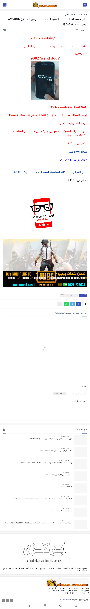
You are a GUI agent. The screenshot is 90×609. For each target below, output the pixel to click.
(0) (5, 30)
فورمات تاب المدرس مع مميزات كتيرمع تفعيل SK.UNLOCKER (50, 439)
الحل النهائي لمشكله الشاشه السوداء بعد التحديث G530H (50, 172)
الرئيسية (83, 15)
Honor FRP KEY (66, 487)
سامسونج (70, 15)
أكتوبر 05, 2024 (65, 448)
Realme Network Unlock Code (61, 511)
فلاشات (63, 295)
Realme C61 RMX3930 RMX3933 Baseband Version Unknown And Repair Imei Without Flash (38, 523)
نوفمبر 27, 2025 (65, 496)
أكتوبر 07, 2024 (65, 436)
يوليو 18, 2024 (65, 472)
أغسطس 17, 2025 (64, 460)
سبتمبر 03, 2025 (65, 520)
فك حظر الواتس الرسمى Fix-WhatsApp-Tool (56, 451)
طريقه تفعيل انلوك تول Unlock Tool (59, 475)
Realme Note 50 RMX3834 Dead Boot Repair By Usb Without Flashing (46, 463)
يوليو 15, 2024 (65, 484)
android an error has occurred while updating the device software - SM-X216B (43, 499)
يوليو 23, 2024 (65, 508)
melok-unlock (65, 600)
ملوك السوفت (78, 152)
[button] (78, 304)
